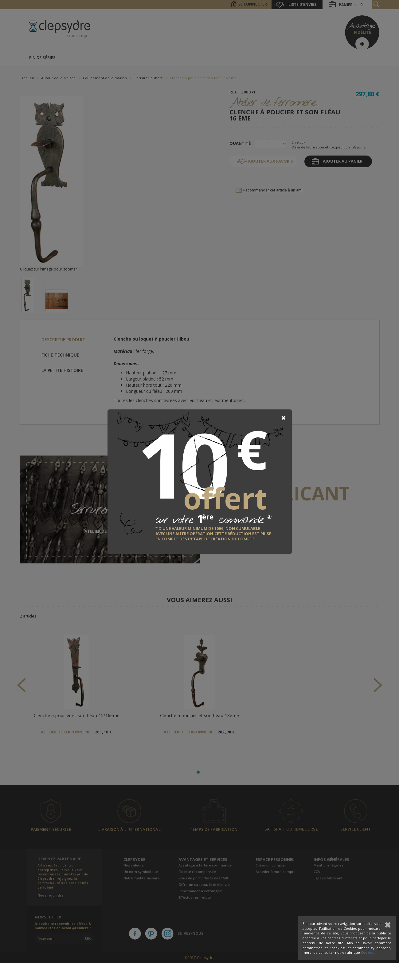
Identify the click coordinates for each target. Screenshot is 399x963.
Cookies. (368, 952)
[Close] (283, 418)
